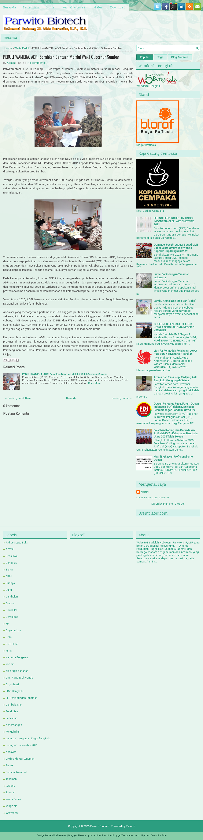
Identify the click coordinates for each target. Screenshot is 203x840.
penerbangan (14, 724)
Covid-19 (11, 610)
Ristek (9, 765)
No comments (36, 62)
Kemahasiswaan (75, 7)
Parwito (130, 826)
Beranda (9, 7)
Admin (11, 62)
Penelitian (31, 7)
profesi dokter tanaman (20, 758)
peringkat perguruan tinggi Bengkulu (28, 738)
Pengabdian (13, 731)
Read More (94, 383)
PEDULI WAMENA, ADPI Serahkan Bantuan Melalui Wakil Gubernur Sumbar (61, 57)
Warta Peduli (22, 48)
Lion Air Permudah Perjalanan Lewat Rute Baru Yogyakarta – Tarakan (175, 352)
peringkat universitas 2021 (22, 745)
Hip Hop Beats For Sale (154, 835)
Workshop (12, 812)
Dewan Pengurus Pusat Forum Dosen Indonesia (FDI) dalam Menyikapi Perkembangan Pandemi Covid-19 (176, 407)
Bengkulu (11, 562)
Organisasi (12, 684)
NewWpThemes (57, 835)
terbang (10, 785)
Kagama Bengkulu (17, 657)
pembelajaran (14, 704)
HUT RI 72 (12, 643)
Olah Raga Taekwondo (19, 677)
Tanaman (11, 778)
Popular (145, 57)
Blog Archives (179, 57)
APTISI (10, 549)
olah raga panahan (17, 670)
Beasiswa (12, 556)
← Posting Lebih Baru (17, 398)
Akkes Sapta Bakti (17, 542)
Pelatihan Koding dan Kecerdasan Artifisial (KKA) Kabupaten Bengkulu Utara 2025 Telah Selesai (176, 433)
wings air (11, 805)
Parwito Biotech (99, 826)
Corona (10, 603)
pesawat (11, 751)
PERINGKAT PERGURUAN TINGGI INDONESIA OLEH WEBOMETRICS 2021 (174, 221)
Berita (9, 569)
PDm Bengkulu (14, 691)
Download (117, 7)
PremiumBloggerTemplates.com (120, 835)
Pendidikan (12, 711)
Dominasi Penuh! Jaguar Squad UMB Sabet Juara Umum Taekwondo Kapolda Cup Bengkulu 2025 (176, 248)
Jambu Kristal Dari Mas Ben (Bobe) (175, 300)
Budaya (10, 583)
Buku (9, 589)
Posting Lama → (122, 398)
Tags (160, 57)
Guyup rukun (13, 630)
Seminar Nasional (16, 772)
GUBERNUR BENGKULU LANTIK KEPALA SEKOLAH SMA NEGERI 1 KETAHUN (174, 327)
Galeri (98, 7)
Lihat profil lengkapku (152, 497)
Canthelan (12, 596)
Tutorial (10, 792)
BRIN (9, 576)
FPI (7, 623)
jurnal (9, 650)
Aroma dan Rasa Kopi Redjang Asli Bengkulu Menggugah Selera (175, 379)
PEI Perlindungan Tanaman (21, 697)
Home (8, 48)
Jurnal (51, 7)
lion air (10, 664)
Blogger (179, 503)
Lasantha (95, 835)
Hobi (9, 637)
